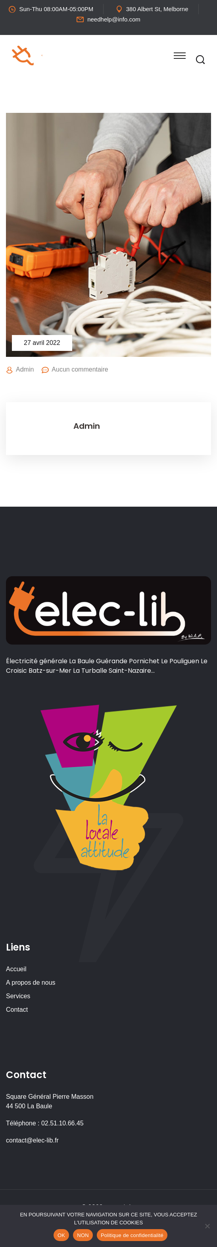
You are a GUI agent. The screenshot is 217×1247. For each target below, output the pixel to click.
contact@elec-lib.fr (32, 1140)
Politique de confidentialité (132, 1235)
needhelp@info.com (113, 19)
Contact (17, 1009)
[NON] (207, 1226)
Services (18, 996)
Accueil (16, 969)
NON (83, 1235)
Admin (25, 369)
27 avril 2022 (42, 342)
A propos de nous (31, 982)
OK (61, 1235)
